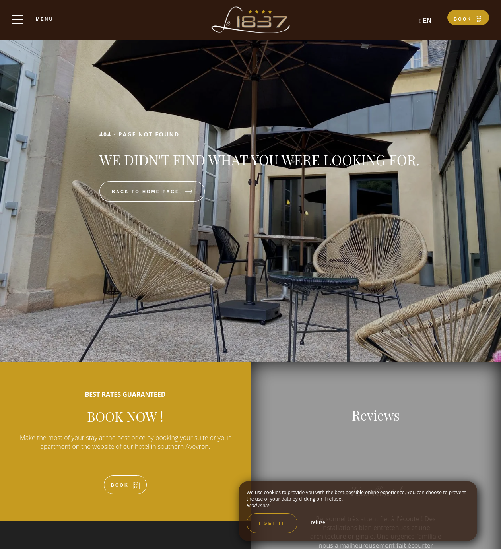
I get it (272, 523)
